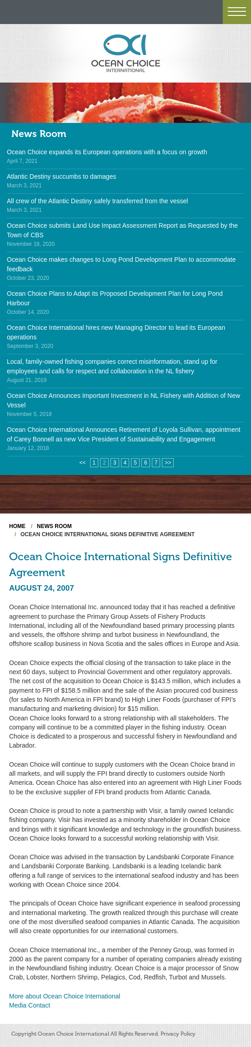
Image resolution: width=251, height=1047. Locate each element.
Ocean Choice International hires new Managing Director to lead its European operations (116, 332)
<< (83, 463)
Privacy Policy (178, 1034)
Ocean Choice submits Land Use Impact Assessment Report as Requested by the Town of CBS (122, 230)
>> (168, 463)
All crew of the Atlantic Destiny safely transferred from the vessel (97, 201)
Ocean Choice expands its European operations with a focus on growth (107, 152)
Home (17, 526)
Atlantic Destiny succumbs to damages (61, 176)
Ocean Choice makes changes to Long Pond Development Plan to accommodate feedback (121, 264)
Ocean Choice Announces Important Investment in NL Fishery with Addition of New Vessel (123, 400)
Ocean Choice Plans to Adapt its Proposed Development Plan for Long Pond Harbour (115, 298)
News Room (38, 133)
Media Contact (29, 1005)
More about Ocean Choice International (64, 996)
